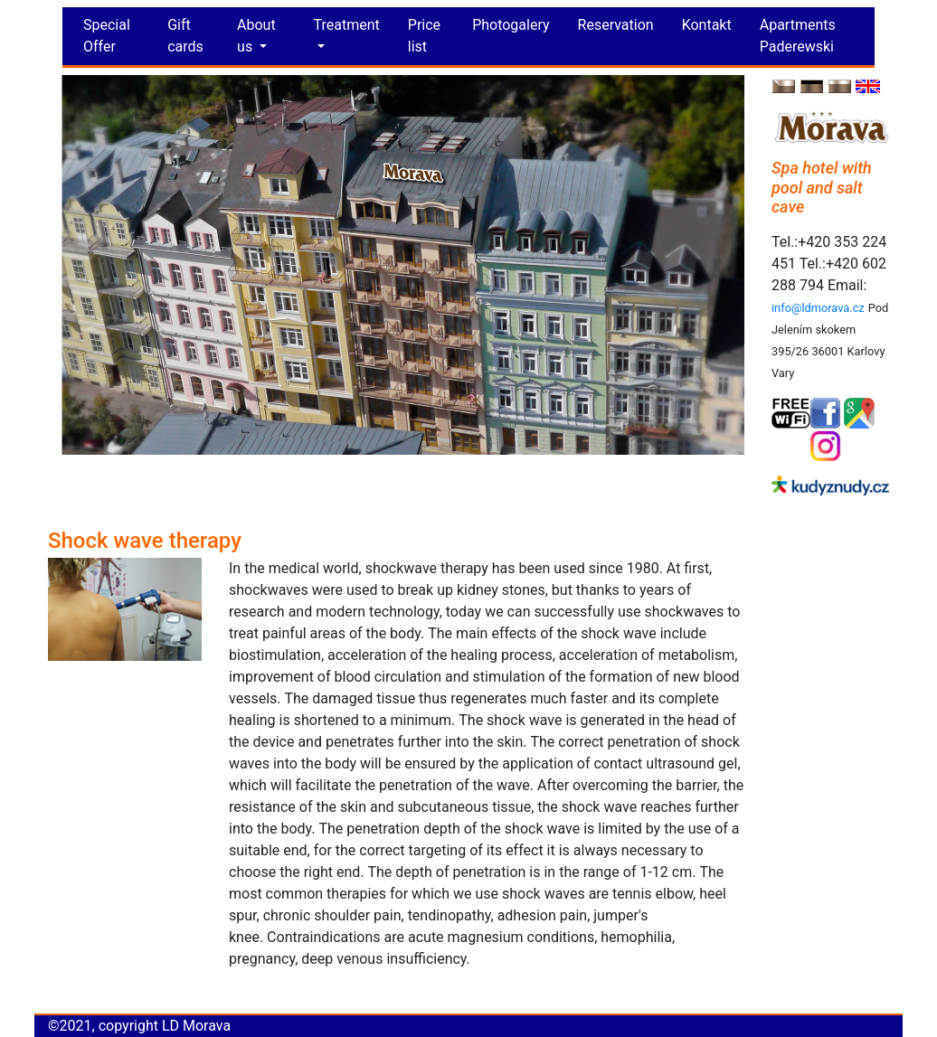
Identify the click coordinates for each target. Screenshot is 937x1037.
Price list (424, 35)
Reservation (616, 24)
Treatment (347, 24)
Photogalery (510, 24)
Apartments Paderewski (798, 35)
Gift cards (185, 35)
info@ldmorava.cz (818, 308)
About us (256, 35)
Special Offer (106, 35)
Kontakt (707, 24)
